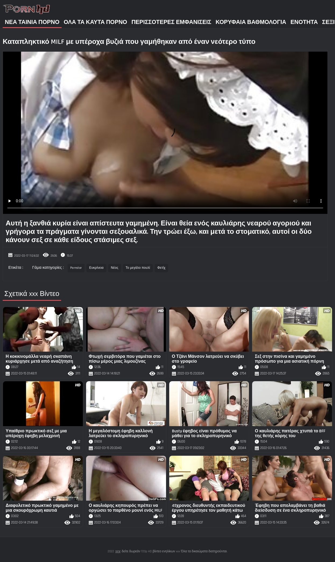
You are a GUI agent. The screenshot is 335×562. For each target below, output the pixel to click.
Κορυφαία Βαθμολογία (251, 22)
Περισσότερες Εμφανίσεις (171, 22)
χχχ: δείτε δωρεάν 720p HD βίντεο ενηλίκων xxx (147, 551)
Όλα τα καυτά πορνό (95, 22)
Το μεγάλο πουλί (138, 268)
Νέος (114, 268)
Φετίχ (161, 268)
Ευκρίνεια (96, 268)
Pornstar (76, 268)
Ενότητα (304, 22)
